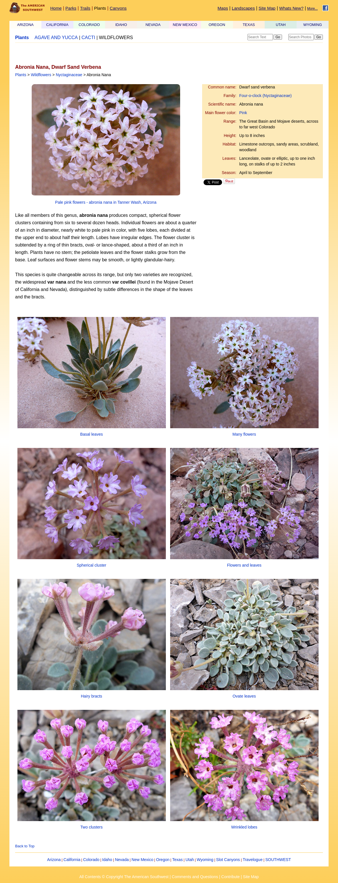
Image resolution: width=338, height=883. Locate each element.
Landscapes (243, 8)
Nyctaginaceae (69, 74)
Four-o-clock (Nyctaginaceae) (265, 95)
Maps (223, 8)
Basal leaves (91, 434)
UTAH (280, 25)
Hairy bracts (91, 696)
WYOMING (312, 25)
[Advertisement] (82, 53)
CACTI (88, 37)
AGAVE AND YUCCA (56, 37)
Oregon (163, 859)
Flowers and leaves (244, 565)
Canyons (118, 8)
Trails (85, 8)
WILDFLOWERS (116, 37)
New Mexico (142, 859)
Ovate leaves (244, 696)
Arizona (54, 859)
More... (312, 9)
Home (56, 8)
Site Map (267, 8)
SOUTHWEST (278, 859)
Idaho (107, 859)
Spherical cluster (91, 565)
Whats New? (291, 8)
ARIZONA (25, 25)
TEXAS (249, 25)
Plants (100, 8)
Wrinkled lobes (244, 827)
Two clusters (92, 827)
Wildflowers (41, 74)
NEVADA (153, 25)
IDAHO (121, 25)
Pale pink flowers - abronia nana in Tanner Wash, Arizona (105, 202)
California (71, 859)
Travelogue (253, 859)
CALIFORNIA (57, 25)
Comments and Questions (195, 876)
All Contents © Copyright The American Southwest (124, 876)
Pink (243, 112)
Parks (70, 8)
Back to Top (25, 846)
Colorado (91, 859)
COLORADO (89, 25)
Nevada (122, 859)
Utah (190, 859)
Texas (177, 859)
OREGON (217, 25)
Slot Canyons (228, 859)
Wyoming (205, 859)
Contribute (230, 876)
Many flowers (244, 434)
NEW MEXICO (185, 25)
